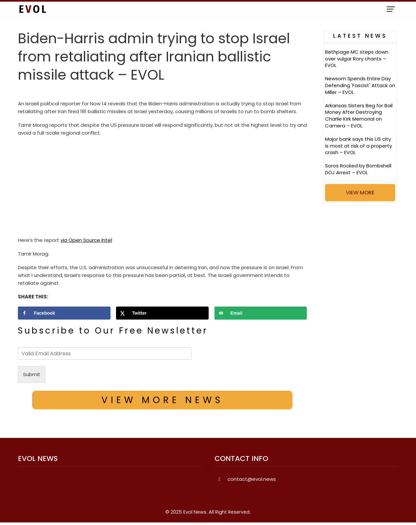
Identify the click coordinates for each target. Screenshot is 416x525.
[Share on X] (162, 313)
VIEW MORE (360, 192)
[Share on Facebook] (64, 313)
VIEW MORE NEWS (162, 400)
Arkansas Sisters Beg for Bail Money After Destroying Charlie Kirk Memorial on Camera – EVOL (359, 115)
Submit (31, 374)
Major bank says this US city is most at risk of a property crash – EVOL (358, 146)
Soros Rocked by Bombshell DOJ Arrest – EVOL (358, 169)
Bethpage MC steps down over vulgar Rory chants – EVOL (356, 58)
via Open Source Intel (86, 240)
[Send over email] (260, 313)
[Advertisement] (162, 188)
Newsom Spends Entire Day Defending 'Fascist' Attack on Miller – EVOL (360, 85)
